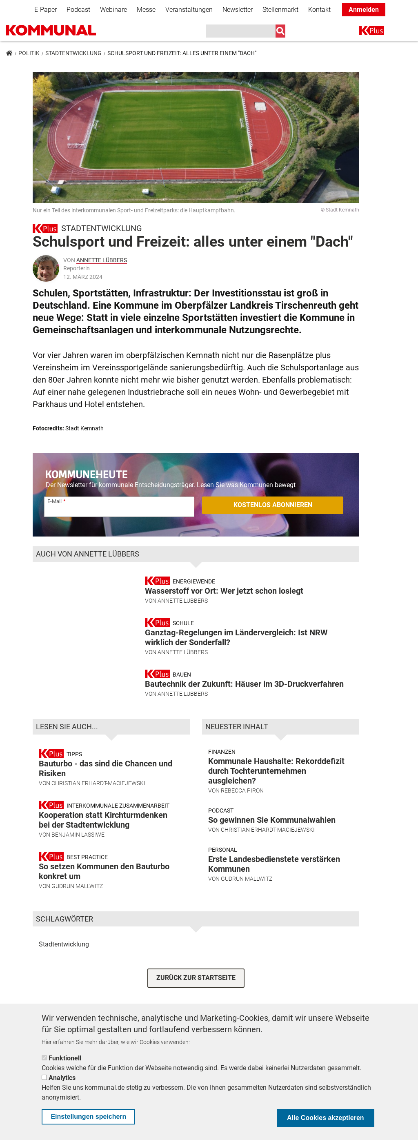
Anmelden (364, 9)
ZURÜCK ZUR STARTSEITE (196, 996)
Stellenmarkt (280, 9)
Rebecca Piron (242, 808)
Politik (29, 53)
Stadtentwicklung (73, 53)
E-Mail (54, 501)
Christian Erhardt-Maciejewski (98, 800)
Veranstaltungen (189, 9)
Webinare (113, 9)
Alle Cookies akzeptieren (325, 1117)
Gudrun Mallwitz (77, 903)
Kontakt (319, 9)
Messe (146, 9)
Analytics (62, 1078)
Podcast (78, 9)
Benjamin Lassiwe (77, 852)
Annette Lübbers (101, 260)
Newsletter (237, 9)
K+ (364, 32)
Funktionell (65, 1058)
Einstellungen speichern (88, 1116)
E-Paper (45, 9)
